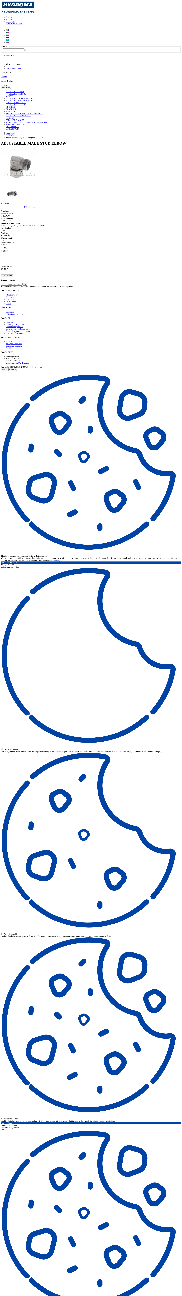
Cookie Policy (54, 560)
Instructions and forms (14, 24)
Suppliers (9, 19)
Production (10, 297)
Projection (10, 299)
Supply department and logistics (18, 331)
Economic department (14, 327)
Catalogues (10, 22)
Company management (15, 324)
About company (12, 295)
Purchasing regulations (15, 341)
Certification (11, 301)
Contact (9, 17)
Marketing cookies (10, 1119)
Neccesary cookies (10, 749)
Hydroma (9, 322)
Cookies (9, 348)
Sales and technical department (18, 329)
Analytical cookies (9, 934)
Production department (15, 333)
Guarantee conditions (14, 346)
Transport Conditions (14, 344)
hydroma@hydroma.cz (20, 363)
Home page (10, 133)
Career (8, 304)
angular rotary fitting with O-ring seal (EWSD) (24, 137)
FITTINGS (10, 135)
